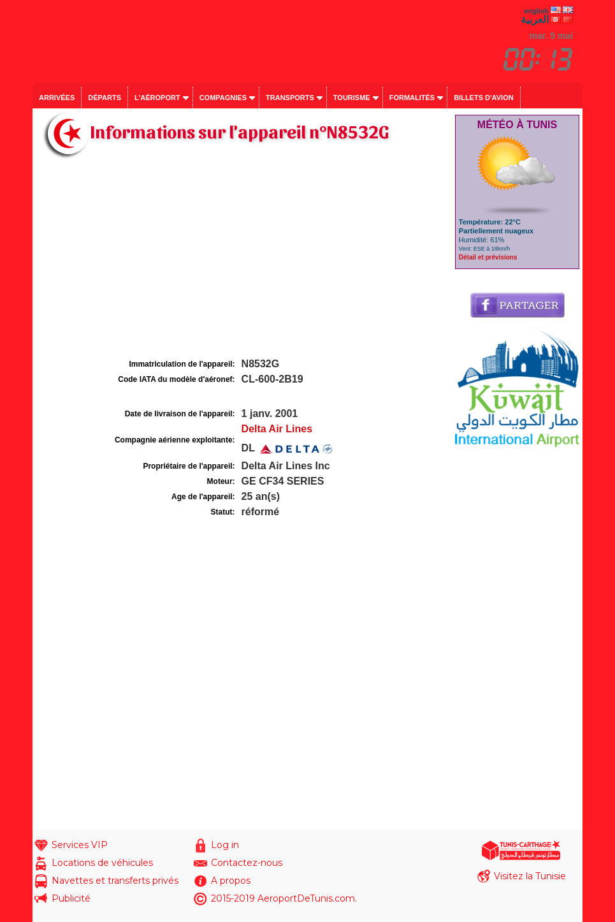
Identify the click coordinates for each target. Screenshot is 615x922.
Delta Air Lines (277, 428)
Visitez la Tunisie (530, 876)
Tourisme (351, 97)
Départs (104, 97)
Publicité (71, 898)
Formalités (412, 97)
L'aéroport (157, 97)
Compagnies (223, 97)
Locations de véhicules (102, 862)
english (536, 11)
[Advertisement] (242, 260)
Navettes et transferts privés (115, 880)
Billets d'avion (483, 97)
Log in (225, 845)
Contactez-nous (246, 862)
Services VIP (80, 845)
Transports (290, 97)
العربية (535, 19)
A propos (230, 880)
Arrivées (57, 97)
